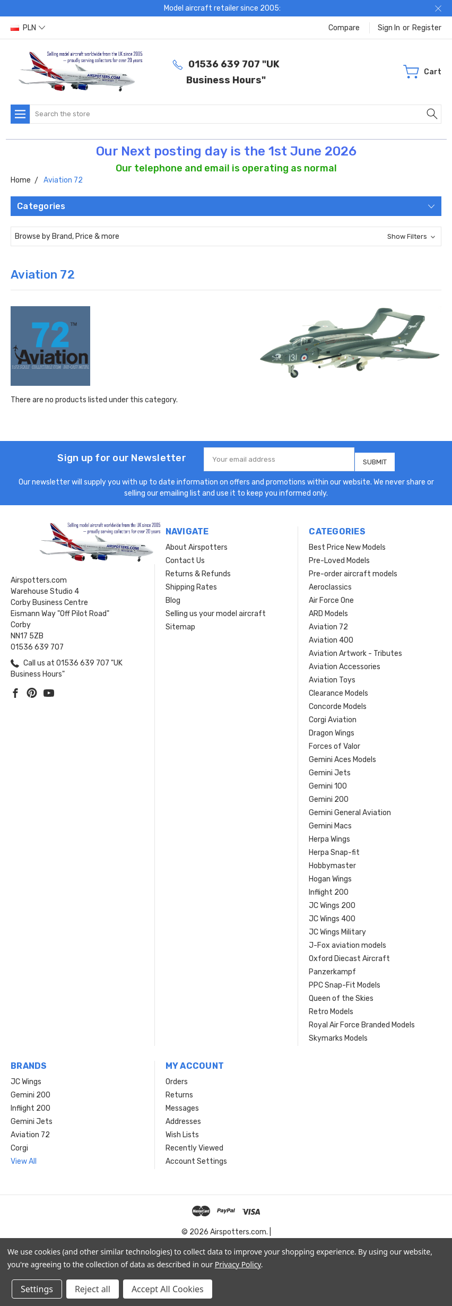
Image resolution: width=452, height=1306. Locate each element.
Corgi (19, 1143)
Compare (344, 27)
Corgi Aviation (333, 715)
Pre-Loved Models (339, 556)
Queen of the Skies (341, 994)
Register (426, 27)
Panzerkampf (332, 967)
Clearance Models (338, 689)
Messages (182, 1104)
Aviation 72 (328, 622)
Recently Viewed (194, 1143)
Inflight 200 (329, 888)
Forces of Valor (334, 742)
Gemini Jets (330, 768)
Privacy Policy (238, 1264)
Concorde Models (338, 702)
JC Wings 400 (332, 914)
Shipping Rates (191, 582)
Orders (177, 1077)
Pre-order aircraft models (353, 569)
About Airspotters (197, 543)
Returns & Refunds (198, 569)
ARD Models (328, 609)
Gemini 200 (329, 795)
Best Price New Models (347, 543)
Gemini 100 (328, 781)
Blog (173, 596)
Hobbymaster (332, 861)
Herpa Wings (329, 835)
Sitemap (180, 622)
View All (24, 1157)
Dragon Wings (331, 728)
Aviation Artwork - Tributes (355, 649)
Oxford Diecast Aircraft (349, 954)
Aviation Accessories (344, 662)
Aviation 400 (331, 636)
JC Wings (26, 1077)
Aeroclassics (330, 582)
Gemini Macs (330, 821)
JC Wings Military (337, 927)
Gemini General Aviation (350, 808)
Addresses (183, 1117)
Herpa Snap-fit (334, 848)
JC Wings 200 (332, 901)
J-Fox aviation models (347, 941)
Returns (179, 1090)
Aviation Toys (332, 675)
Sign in (389, 27)
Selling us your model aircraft (216, 609)
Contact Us (185, 556)
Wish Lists (182, 1130)
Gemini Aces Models (342, 755)
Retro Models (331, 1007)
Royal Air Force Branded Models (362, 1020)
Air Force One (331, 596)
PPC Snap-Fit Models (344, 980)
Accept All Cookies (168, 1289)
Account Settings (196, 1157)
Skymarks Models (338, 1034)
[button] (226, 236)
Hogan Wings (330, 874)
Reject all (92, 1289)
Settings (37, 1289)
